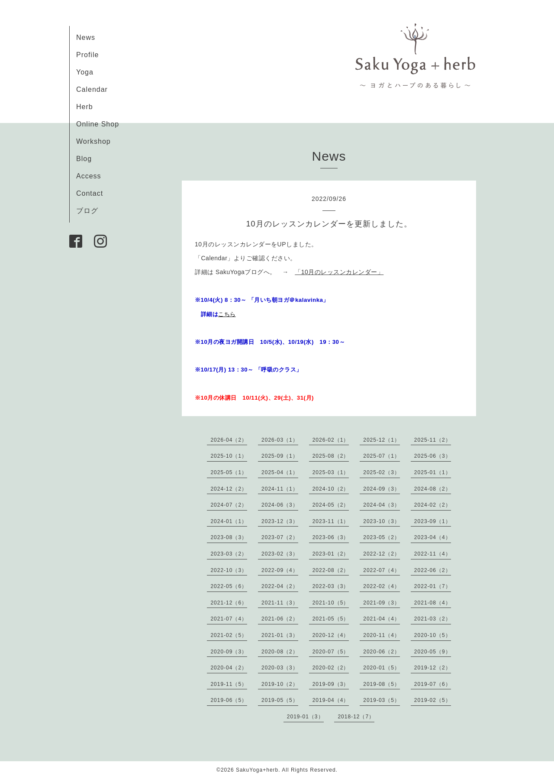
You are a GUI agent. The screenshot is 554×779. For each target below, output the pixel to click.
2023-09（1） (432, 521)
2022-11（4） (432, 554)
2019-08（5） (381, 684)
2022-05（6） (228, 586)
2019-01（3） (305, 717)
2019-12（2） (432, 668)
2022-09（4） (279, 570)
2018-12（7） (356, 717)
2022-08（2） (330, 570)
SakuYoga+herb (257, 770)
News (85, 37)
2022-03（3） (330, 586)
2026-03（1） (279, 440)
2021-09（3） (381, 603)
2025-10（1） (228, 456)
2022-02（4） (381, 586)
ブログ (87, 210)
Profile (87, 54)
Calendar (92, 89)
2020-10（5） (432, 635)
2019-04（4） (330, 700)
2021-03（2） (432, 619)
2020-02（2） (330, 668)
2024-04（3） (381, 505)
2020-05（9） (432, 652)
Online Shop (97, 124)
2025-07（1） (381, 456)
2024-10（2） (330, 489)
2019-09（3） (330, 684)
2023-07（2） (279, 537)
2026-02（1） (330, 440)
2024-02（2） (432, 505)
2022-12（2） (381, 554)
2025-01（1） (432, 472)
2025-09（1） (279, 456)
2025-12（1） (381, 440)
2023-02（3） (279, 554)
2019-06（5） (228, 700)
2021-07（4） (228, 619)
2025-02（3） (381, 472)
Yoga (84, 72)
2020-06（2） (381, 652)
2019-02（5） (432, 700)
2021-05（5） (330, 619)
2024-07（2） (228, 505)
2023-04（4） (432, 537)
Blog (84, 158)
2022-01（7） (432, 586)
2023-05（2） (381, 537)
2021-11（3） (279, 603)
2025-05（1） (228, 472)
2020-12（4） (330, 635)
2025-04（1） (279, 472)
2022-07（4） (381, 570)
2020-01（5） (381, 668)
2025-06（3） (432, 456)
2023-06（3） (330, 537)
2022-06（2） (432, 570)
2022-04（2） (279, 586)
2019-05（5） (279, 700)
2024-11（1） (279, 489)
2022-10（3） (228, 570)
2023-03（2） (228, 554)
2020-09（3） (228, 652)
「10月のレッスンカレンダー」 (339, 271)
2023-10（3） (381, 521)
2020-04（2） (228, 668)
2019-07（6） (432, 684)
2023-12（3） (279, 521)
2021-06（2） (279, 619)
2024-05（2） (330, 505)
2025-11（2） (432, 440)
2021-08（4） (432, 603)
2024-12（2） (228, 489)
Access (88, 176)
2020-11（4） (381, 635)
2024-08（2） (432, 489)
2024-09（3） (381, 489)
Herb (84, 106)
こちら (227, 314)
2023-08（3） (228, 537)
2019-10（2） (279, 684)
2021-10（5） (330, 603)
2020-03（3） (279, 668)
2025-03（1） (330, 472)
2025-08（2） (330, 456)
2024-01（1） (228, 521)
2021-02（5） (228, 635)
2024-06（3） (279, 505)
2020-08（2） (279, 652)
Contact (89, 193)
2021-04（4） (381, 619)
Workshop (93, 141)
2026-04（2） (228, 440)
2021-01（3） (279, 635)
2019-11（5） (228, 684)
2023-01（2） (330, 554)
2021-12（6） (228, 603)
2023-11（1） (330, 521)
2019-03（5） (381, 700)
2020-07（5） (330, 652)
